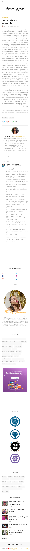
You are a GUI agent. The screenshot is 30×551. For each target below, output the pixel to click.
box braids (5, 491)
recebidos (21, 361)
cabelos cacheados (19, 476)
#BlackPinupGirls (17, 484)
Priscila (12, 117)
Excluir (13, 241)
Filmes (9, 484)
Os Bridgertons (6, 349)
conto (4, 481)
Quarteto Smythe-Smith (8, 351)
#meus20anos (5, 486)
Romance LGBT (5, 354)
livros (21, 358)
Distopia (4, 346)
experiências (5, 479)
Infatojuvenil (18, 346)
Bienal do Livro (14, 339)
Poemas (14, 349)
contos (16, 356)
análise (4, 484)
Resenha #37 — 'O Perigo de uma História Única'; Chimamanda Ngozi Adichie (18, 517)
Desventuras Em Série (7, 344)
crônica (10, 476)
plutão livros (13, 361)
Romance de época (15, 354)
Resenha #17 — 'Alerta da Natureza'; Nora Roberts (16, 531)
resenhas (4, 363)
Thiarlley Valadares (10, 26)
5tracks (21, 481)
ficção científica (6, 358)
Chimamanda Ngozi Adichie (8, 341)
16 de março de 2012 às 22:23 (14, 165)
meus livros (5, 361)
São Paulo (13, 486)
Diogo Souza (18, 344)
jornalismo (15, 358)
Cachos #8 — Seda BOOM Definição (16, 510)
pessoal (4, 476)
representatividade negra (17, 479)
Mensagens (5, 117)
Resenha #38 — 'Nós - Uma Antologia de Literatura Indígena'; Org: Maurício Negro (18, 503)
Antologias (5, 339)
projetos (15, 481)
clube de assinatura (7, 356)
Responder (8, 241)
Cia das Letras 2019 (21, 341)
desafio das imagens (17, 489)
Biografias (22, 339)
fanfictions (21, 486)
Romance (18, 351)
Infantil (11, 346)
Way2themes (14, 548)
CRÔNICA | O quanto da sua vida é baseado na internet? (18, 525)
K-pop (9, 481)
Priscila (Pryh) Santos (12, 164)
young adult (12, 363)
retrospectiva (6, 489)
